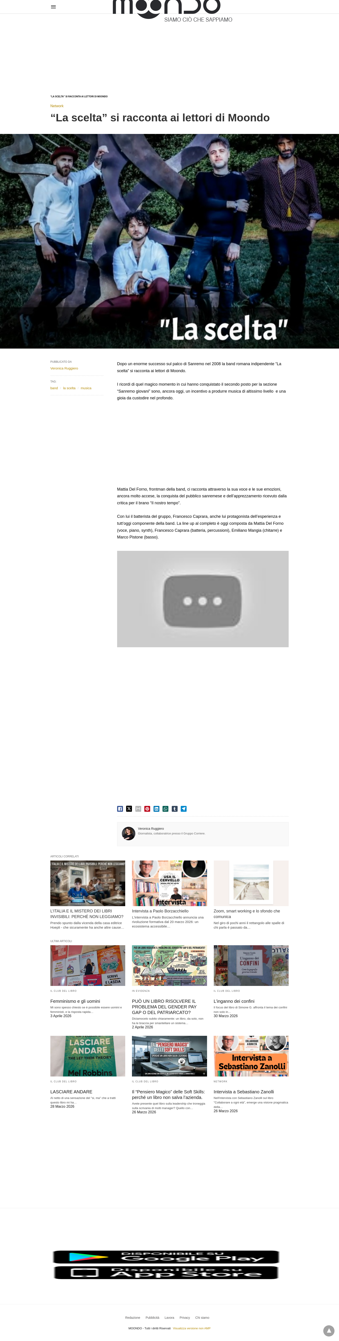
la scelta (69, 388)
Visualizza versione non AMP (191, 1328)
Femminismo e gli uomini (75, 1001)
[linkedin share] (156, 809)
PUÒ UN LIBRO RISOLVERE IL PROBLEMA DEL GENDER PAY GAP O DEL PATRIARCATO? (164, 1007)
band (54, 388)
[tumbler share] (175, 809)
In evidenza (141, 991)
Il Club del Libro (63, 991)
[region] (169, 50)
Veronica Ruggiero (151, 828)
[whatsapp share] (165, 809)
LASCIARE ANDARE (71, 1091)
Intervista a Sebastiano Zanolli (244, 1091)
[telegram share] (184, 809)
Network (57, 106)
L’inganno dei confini (234, 1001)
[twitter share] (129, 809)
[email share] (138, 809)
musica (86, 388)
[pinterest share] (147, 809)
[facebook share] (120, 809)
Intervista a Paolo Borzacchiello (160, 911)
